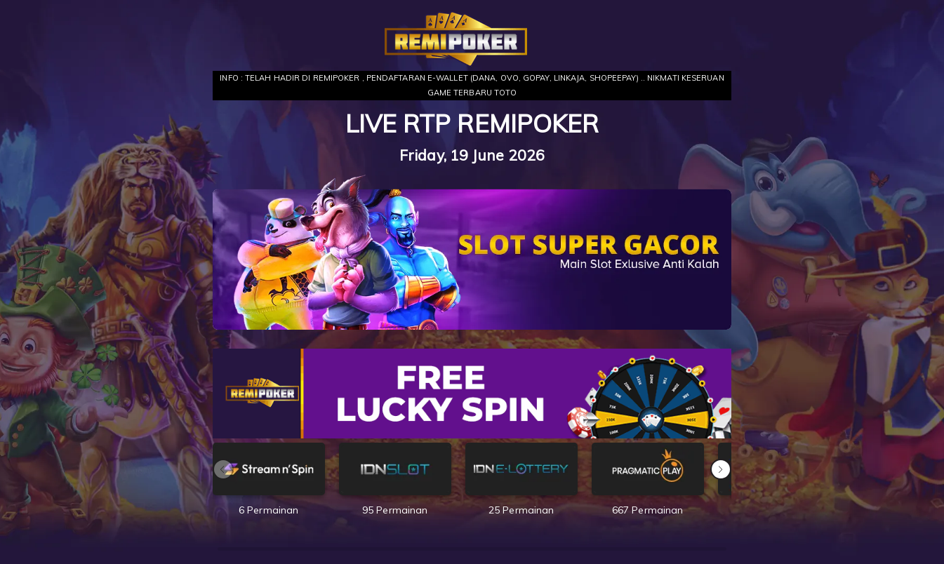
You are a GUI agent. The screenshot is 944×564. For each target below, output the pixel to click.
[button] (720, 469)
